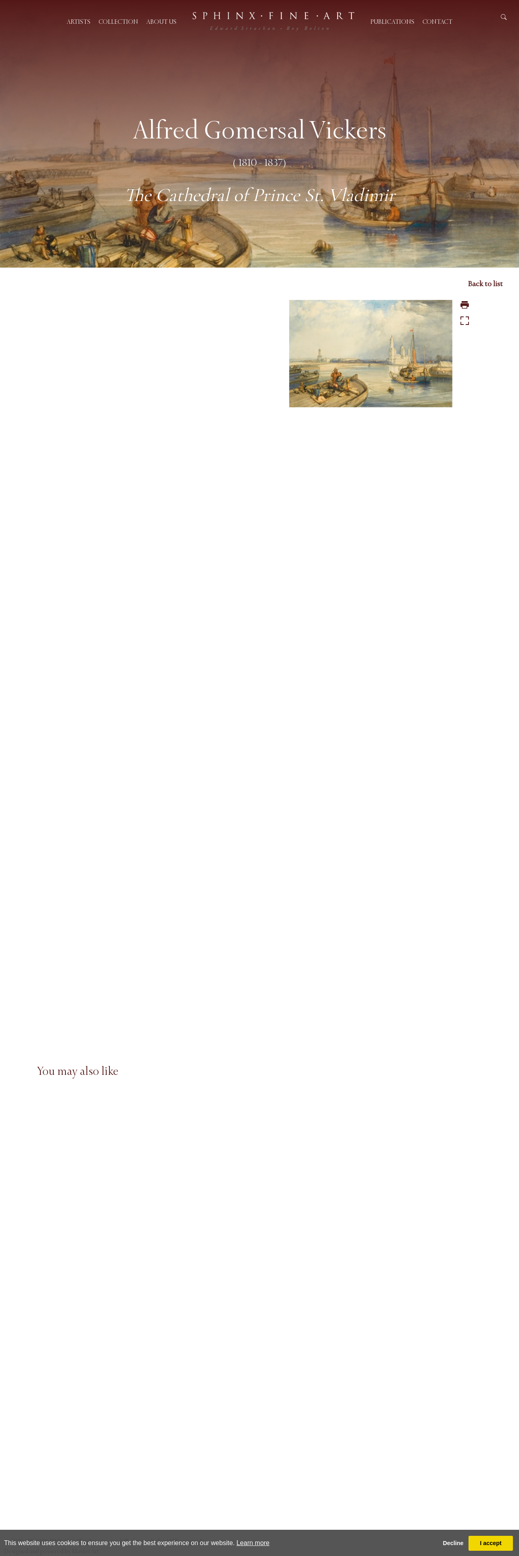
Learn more (252, 1542)
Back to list (485, 284)
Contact (437, 21)
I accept (491, 1543)
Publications (392, 21)
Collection (118, 21)
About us (161, 21)
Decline (453, 1543)
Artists (78, 21)
